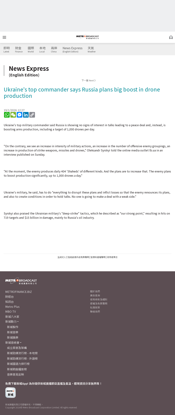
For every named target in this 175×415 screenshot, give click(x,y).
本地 (42, 49)
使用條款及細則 (98, 299)
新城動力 (11, 321)
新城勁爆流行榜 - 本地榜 (22, 353)
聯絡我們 (95, 311)
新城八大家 (12, 316)
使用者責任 (112, 257)
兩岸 (54, 49)
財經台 (9, 296)
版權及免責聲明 (98, 303)
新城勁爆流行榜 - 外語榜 (22, 358)
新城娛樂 (12, 337)
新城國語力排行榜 (18, 364)
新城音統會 (12, 342)
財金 (18, 49)
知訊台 (9, 302)
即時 (7, 49)
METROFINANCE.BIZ (18, 292)
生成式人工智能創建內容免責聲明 (73, 257)
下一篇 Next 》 (89, 80)
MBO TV (10, 311)
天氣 (92, 49)
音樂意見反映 (15, 374)
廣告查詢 (95, 295)
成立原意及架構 (17, 348)
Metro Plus (12, 306)
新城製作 (12, 327)
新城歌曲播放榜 (17, 369)
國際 (31, 49)
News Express (72, 49)
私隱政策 (95, 307)
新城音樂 (12, 332)
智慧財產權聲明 (98, 257)
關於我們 (95, 291)
